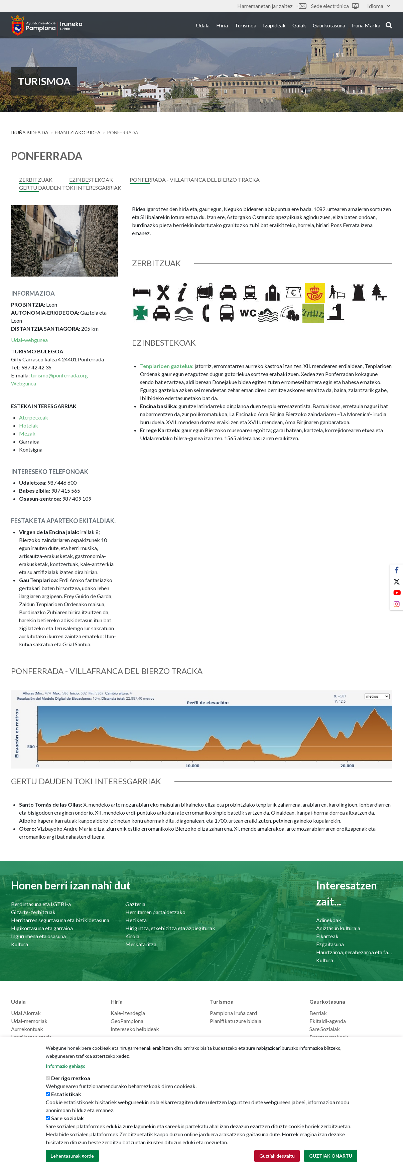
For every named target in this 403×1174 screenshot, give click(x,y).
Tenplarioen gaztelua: (166, 366)
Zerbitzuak (35, 179)
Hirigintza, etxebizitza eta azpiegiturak (170, 928)
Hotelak (28, 425)
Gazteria (135, 904)
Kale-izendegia (128, 1013)
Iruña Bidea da (29, 132)
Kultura (19, 944)
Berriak (318, 1013)
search (389, 25)
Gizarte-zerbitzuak (33, 912)
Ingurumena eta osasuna (38, 936)
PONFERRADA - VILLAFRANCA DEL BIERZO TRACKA (195, 179)
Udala (203, 26)
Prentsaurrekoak (328, 1037)
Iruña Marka (366, 26)
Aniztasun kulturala (338, 928)
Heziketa (136, 920)
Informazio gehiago (66, 1068)
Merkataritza (140, 944)
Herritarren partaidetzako (155, 912)
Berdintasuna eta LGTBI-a (41, 904)
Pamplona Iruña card (233, 1013)
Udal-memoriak (29, 1021)
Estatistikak (66, 1097)
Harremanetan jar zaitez (271, 6)
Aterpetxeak (33, 417)
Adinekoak (328, 920)
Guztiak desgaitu (277, 1158)
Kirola (132, 936)
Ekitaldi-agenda (327, 1021)
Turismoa (245, 26)
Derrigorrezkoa (70, 1080)
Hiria (222, 26)
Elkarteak (327, 936)
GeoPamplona (127, 1021)
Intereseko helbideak (135, 1029)
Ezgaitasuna (330, 944)
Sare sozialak (67, 1121)
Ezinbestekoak (91, 179)
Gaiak (299, 26)
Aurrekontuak (27, 1029)
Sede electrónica (335, 6)
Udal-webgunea (29, 340)
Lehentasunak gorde (72, 1158)
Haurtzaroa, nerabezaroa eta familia (354, 952)
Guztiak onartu (330, 1158)
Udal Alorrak (26, 1013)
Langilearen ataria (31, 1037)
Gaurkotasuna (329, 26)
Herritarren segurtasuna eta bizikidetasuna (60, 920)
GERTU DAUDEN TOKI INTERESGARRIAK (70, 187)
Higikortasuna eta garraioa (42, 928)
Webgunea (23, 383)
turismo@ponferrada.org (59, 375)
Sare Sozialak (324, 1029)
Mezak (27, 433)
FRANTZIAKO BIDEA (78, 132)
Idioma (378, 6)
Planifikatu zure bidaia (235, 1021)
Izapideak (274, 26)
